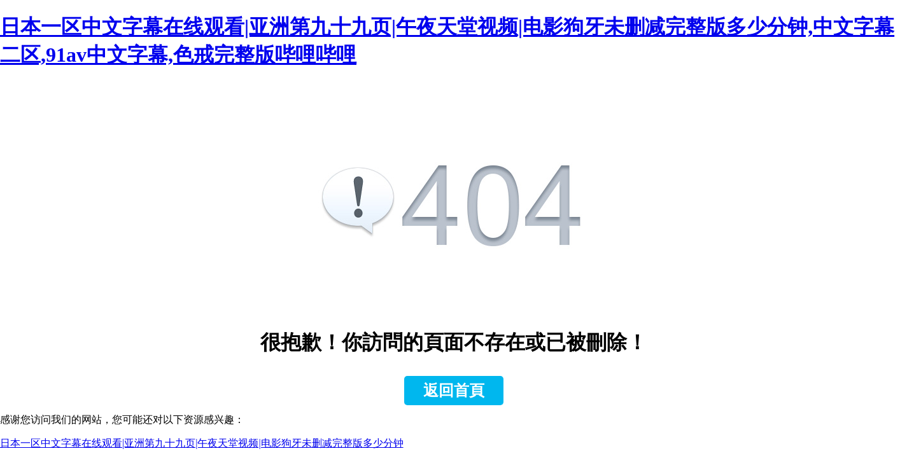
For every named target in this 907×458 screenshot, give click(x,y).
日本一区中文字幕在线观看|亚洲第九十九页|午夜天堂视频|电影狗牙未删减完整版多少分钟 (202, 443)
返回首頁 (453, 390)
